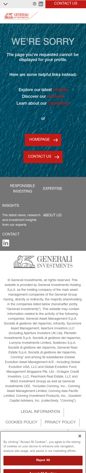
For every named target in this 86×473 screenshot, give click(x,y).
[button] (35, 4)
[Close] (80, 443)
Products (55, 97)
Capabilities (59, 104)
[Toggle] (80, 16)
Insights (60, 90)
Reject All (43, 467)
